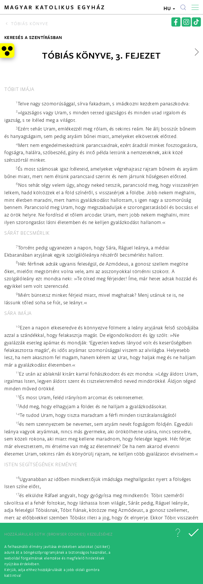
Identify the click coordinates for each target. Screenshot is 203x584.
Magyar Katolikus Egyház (54, 7)
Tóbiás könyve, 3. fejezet (101, 55)
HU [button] (169, 8)
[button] (177, 533)
